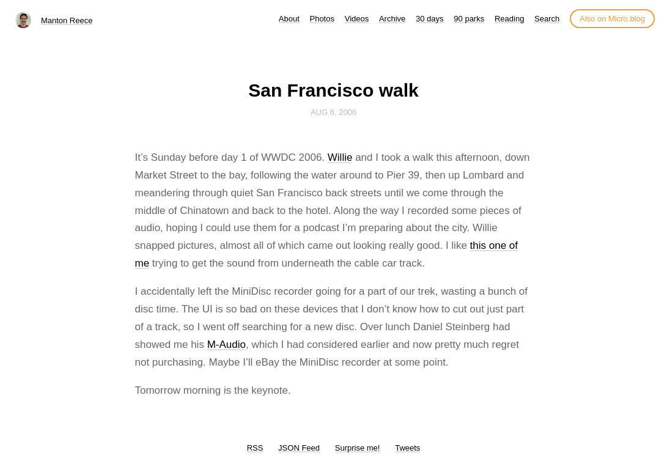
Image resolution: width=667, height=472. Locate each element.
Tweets (407, 447)
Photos (321, 18)
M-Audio (226, 344)
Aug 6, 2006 (333, 112)
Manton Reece (67, 20)
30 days (430, 18)
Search (546, 18)
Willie (340, 157)
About (289, 18)
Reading (509, 18)
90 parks (469, 18)
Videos (357, 18)
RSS (255, 447)
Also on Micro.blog (612, 18)
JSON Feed (299, 447)
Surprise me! (357, 447)
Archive (392, 18)
